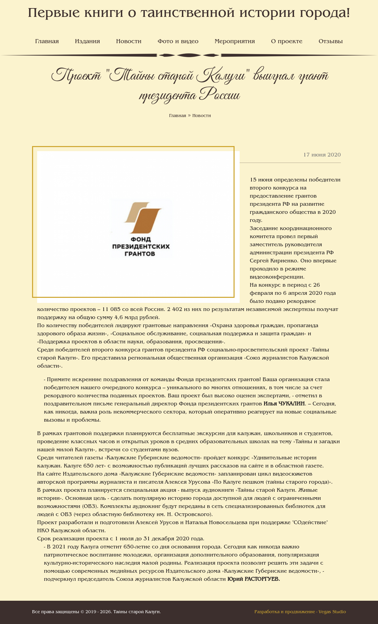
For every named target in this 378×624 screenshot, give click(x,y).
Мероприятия (235, 42)
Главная (47, 42)
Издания (87, 42)
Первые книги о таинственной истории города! (189, 14)
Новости (128, 42)
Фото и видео (178, 42)
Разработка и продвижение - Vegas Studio (300, 612)
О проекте (286, 42)
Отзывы (331, 42)
